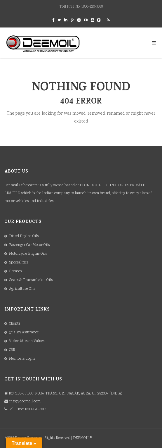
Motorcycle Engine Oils (28, 254)
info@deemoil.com (25, 401)
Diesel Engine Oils (24, 236)
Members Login (22, 359)
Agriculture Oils (22, 289)
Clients (14, 324)
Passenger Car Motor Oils (29, 245)
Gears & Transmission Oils (31, 280)
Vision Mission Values (26, 341)
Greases (15, 271)
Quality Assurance (24, 332)
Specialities (18, 263)
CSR (12, 350)
